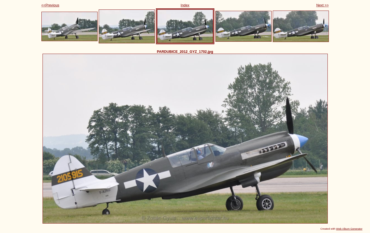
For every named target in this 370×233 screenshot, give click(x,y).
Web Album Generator (349, 228)
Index (185, 5)
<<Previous (50, 5)
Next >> (322, 5)
